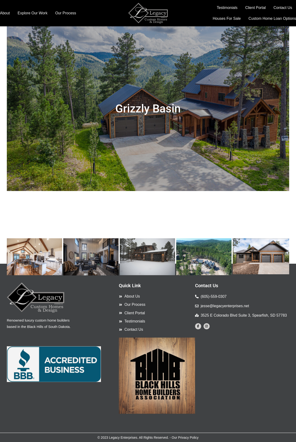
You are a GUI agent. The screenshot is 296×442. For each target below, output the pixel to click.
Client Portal (255, 8)
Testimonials (227, 8)
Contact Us (282, 8)
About (5, 13)
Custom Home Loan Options (272, 18)
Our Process (65, 13)
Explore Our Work (33, 13)
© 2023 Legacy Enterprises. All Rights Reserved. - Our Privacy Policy (148, 437)
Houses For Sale (227, 18)
